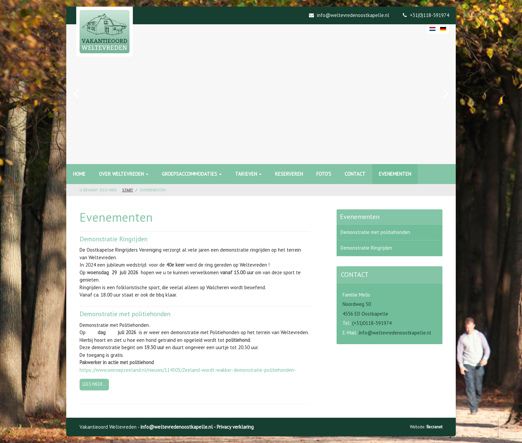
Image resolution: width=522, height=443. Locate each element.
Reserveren (289, 174)
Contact (355, 174)
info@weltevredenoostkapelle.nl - (178, 427)
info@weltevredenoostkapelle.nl (395, 333)
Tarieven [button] (248, 174)
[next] (445, 94)
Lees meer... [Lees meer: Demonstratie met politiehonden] (94, 384)
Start (127, 189)
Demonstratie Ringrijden (113, 239)
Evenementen (395, 174)
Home (79, 174)
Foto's (323, 174)
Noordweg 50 (357, 304)
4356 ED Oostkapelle (365, 314)
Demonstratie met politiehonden (125, 314)
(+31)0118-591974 (372, 323)
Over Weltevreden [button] (123, 174)
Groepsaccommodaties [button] (192, 174)
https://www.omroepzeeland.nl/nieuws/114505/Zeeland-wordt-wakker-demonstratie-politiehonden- (188, 370)
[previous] (77, 94)
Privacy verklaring (235, 427)
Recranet (434, 427)
